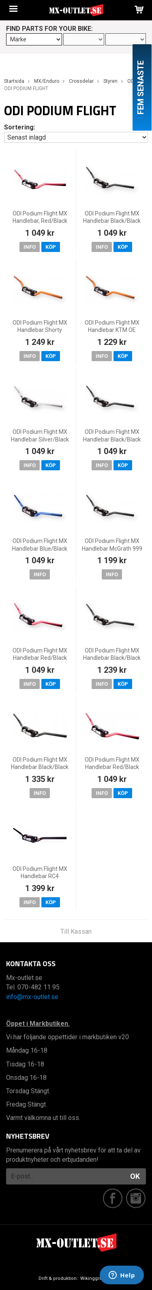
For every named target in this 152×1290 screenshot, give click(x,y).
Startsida (14, 81)
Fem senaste (141, 87)
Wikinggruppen (96, 1278)
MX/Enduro (46, 81)
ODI (131, 81)
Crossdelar (81, 81)
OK (135, 1176)
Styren (110, 81)
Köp (50, 247)
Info (30, 247)
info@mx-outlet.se (32, 997)
